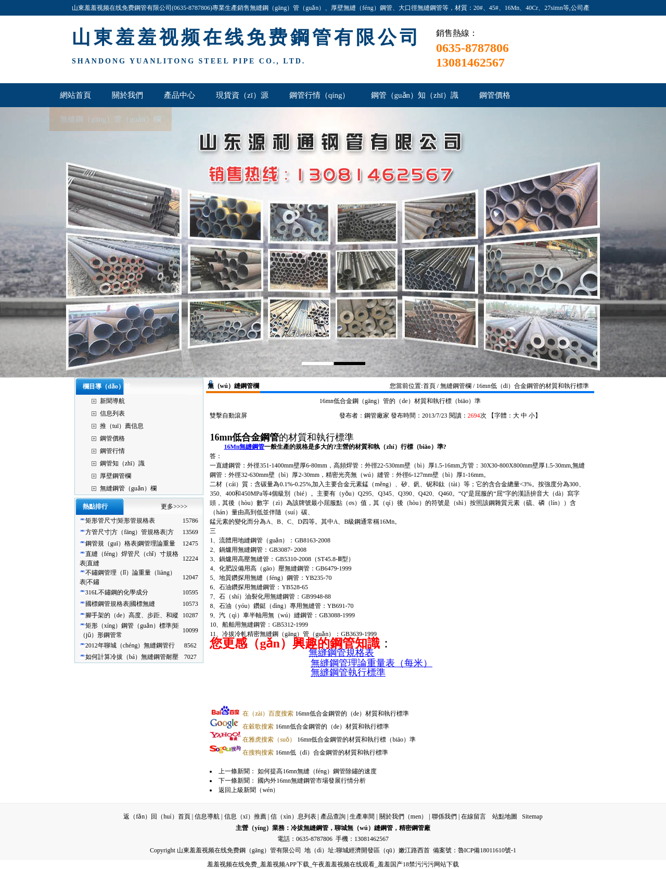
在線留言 (473, 816)
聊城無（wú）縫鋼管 (363, 828)
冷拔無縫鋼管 (309, 828)
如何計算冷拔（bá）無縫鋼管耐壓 (131, 656)
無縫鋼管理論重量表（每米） (371, 663)
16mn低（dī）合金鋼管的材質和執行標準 (315, 752)
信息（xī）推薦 (245, 816)
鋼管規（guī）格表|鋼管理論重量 (130, 543)
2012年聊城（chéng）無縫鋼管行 (130, 645)
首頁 (429, 386)
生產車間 (362, 816)
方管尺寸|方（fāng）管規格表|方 (129, 532)
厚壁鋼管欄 (115, 475)
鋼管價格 (112, 438)
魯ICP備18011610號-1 (487, 850)
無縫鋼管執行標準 (348, 672)
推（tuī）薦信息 (122, 426)
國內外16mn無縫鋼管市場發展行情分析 (311, 780)
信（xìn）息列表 (293, 816)
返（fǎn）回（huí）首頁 (156, 816)
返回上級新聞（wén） (249, 790)
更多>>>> (174, 506)
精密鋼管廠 (414, 828)
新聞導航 (112, 401)
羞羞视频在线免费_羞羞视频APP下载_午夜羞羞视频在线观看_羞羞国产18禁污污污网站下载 (333, 864)
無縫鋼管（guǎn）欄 (128, 488)
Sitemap (532, 816)
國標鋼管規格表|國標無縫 (120, 603)
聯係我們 (444, 816)
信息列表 (112, 413)
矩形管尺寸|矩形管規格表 (120, 520)
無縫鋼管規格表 (341, 652)
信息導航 (207, 816)
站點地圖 (504, 816)
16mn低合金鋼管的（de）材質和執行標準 (325, 713)
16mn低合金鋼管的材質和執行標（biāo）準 (329, 739)
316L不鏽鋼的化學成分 (116, 592)
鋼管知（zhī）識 (122, 463)
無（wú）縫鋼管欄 (233, 386)
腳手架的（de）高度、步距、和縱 (131, 615)
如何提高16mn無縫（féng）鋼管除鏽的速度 (317, 771)
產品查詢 (333, 816)
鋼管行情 (112, 451)
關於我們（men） (403, 816)
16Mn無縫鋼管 (244, 446)
